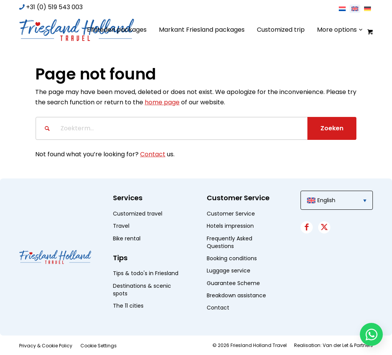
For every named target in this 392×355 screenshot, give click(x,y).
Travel (121, 226)
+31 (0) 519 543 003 (54, 7)
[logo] (76, 30)
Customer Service (231, 213)
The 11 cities (128, 306)
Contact (152, 154)
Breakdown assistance (236, 295)
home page (162, 102)
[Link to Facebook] (307, 227)
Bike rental (126, 238)
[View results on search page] (331, 128)
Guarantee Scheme (233, 283)
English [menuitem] (326, 200)
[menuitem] (117, 30)
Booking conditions (232, 258)
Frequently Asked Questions (229, 242)
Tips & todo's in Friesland (145, 273)
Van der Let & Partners (348, 345)
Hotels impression (230, 226)
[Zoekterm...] (196, 128)
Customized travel (137, 213)
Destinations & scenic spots (142, 289)
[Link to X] (324, 227)
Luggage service (228, 270)
